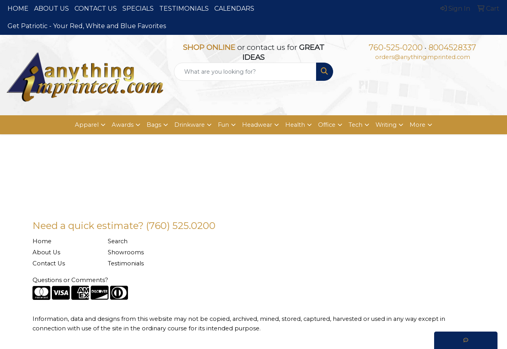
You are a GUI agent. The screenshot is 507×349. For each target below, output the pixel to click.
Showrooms (126, 252)
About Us (46, 252)
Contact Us (48, 263)
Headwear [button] (257, 124)
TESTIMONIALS (184, 8)
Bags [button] (154, 124)
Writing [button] (385, 124)
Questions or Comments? (70, 280)
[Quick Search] (245, 72)
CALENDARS (234, 8)
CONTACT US (95, 8)
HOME (18, 8)
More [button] (417, 124)
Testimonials (126, 263)
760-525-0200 (396, 47)
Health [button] (295, 124)
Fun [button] (223, 124)
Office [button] (326, 124)
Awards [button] (122, 124)
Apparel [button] (87, 124)
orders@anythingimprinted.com (422, 57)
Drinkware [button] (189, 124)
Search (118, 241)
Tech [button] (355, 124)
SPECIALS (138, 8)
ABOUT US (51, 8)
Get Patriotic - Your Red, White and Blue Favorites (87, 26)
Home (41, 241)
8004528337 (452, 47)
